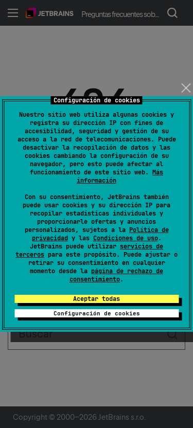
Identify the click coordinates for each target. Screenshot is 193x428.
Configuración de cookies (97, 313)
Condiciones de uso (125, 238)
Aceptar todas (96, 299)
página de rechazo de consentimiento (116, 275)
